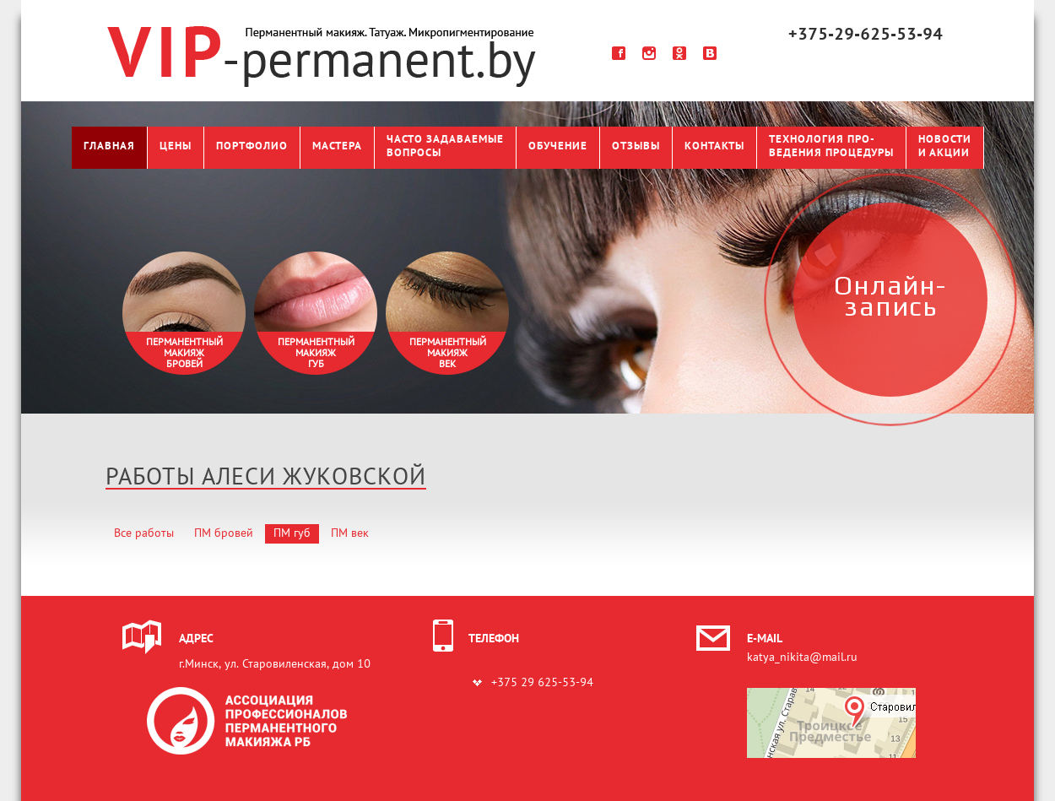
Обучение (557, 147)
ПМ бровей (223, 533)
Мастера (337, 147)
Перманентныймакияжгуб (316, 353)
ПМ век (350, 533)
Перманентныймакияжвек (447, 353)
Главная (109, 147)
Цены (176, 147)
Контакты (714, 147)
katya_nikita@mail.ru (802, 657)
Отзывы (636, 147)
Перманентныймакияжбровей (184, 353)
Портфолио (252, 147)
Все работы (144, 533)
